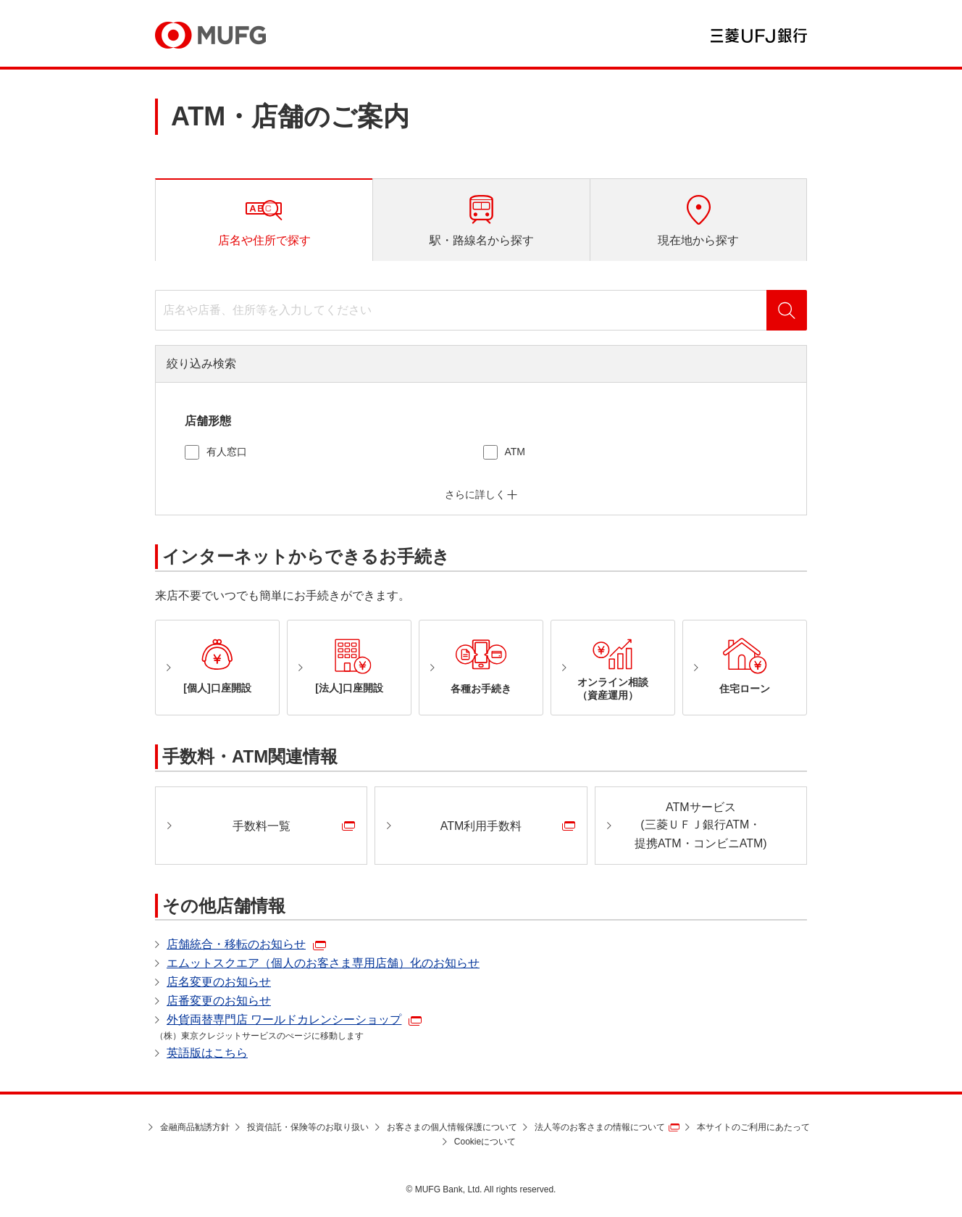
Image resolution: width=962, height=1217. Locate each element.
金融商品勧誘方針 (195, 1127)
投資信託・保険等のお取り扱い (308, 1127)
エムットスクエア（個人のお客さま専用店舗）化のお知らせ (323, 963)
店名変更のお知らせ (219, 982)
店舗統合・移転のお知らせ (236, 944)
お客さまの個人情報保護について (452, 1127)
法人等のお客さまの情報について (600, 1127)
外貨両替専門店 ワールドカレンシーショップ (284, 1019)
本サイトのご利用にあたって (753, 1127)
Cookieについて (485, 1142)
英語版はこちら (207, 1053)
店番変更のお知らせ (219, 1000)
